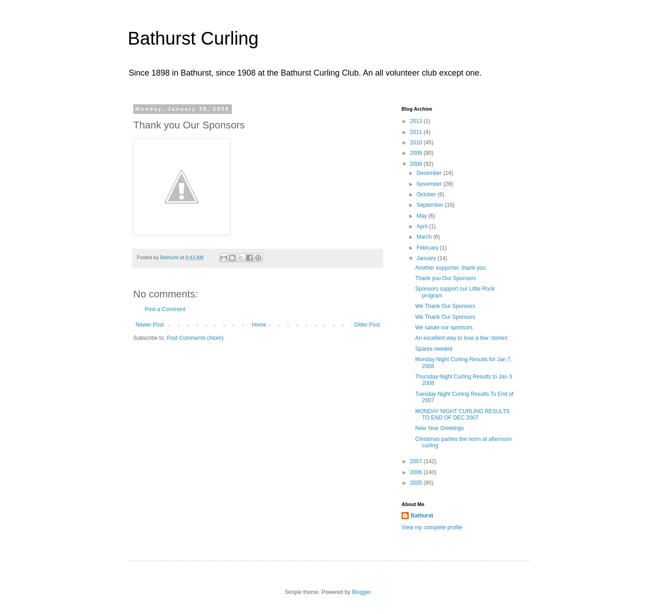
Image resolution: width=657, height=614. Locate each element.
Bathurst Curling (193, 38)
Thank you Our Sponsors (445, 278)
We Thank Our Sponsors (445, 306)
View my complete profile (432, 527)
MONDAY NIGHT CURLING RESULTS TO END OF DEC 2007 (462, 414)
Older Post (367, 325)
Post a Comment (165, 309)
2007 (417, 461)
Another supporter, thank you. (451, 268)
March (425, 237)
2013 (417, 121)
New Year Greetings (439, 428)
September (431, 205)
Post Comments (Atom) (195, 338)
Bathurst (422, 515)
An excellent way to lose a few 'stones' (461, 338)
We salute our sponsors (444, 327)
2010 (417, 142)
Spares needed (433, 349)
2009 (417, 153)
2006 (417, 472)
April (423, 226)
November (430, 184)
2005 (417, 483)
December (430, 173)
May (422, 216)
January (427, 258)
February (428, 248)
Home (259, 325)
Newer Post (150, 325)
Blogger (361, 592)
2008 (417, 164)
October (427, 194)
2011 (417, 132)
